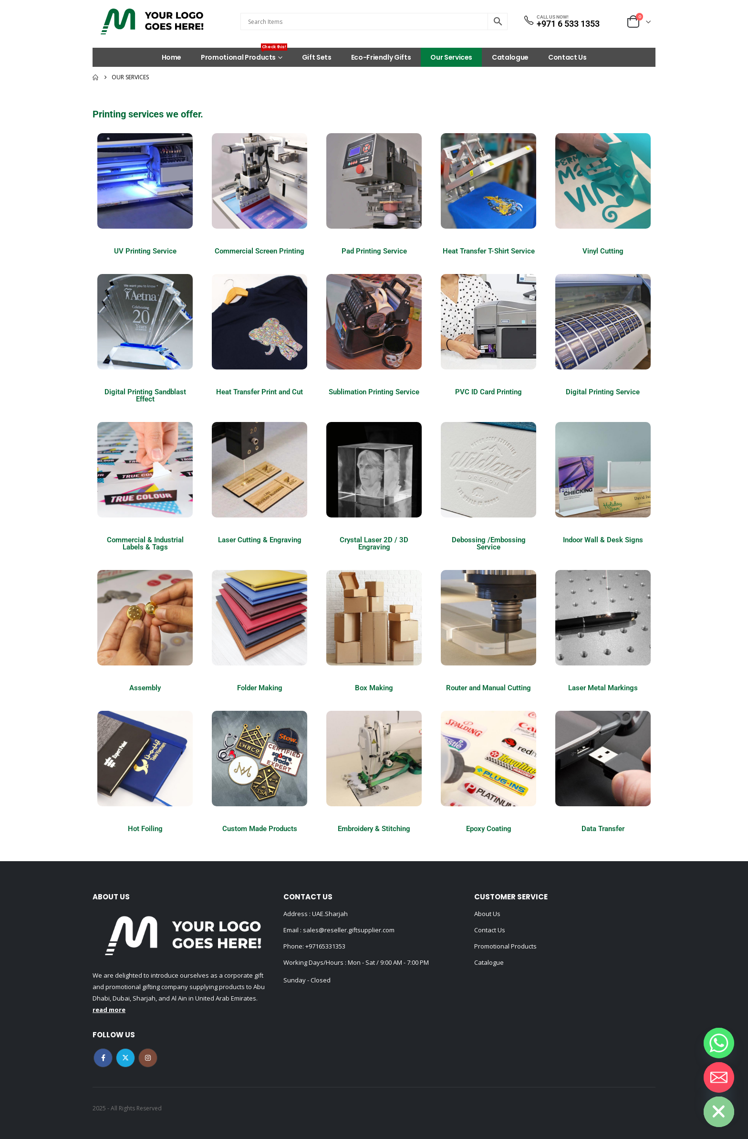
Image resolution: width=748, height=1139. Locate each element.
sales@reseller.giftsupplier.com (348, 930)
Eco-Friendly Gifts (381, 57)
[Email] (719, 1077)
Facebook (103, 1057)
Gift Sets (317, 57)
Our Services (451, 57)
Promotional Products (244, 55)
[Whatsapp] (719, 1043)
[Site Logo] (152, 21)
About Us (487, 913)
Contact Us (567, 57)
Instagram (147, 1057)
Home (172, 57)
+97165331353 (325, 946)
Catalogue (510, 57)
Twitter (125, 1057)
